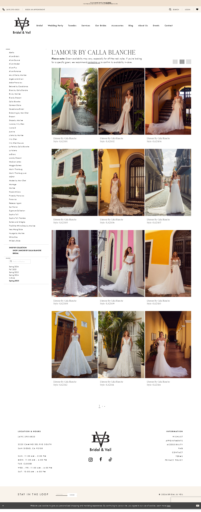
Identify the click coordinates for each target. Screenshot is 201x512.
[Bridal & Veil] (21, 29)
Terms (179, 459)
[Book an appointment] (35, 12)
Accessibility (175, 447)
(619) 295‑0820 (119, 3)
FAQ (180, 451)
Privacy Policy (174, 463)
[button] (187, 12)
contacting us (94, 65)
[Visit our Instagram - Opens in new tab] (91, 462)
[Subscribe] (100, 497)
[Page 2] (102, 408)
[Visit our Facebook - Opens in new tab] (100, 462)
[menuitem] (35, 12)
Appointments (174, 444)
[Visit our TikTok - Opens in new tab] (110, 462)
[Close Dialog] (4, 508)
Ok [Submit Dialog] (196, 508)
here (168, 508)
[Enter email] (81, 497)
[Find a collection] (19, 271)
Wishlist (178, 439)
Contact (177, 455)
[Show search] (174, 12)
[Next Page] (107, 408)
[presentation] (75, 104)
